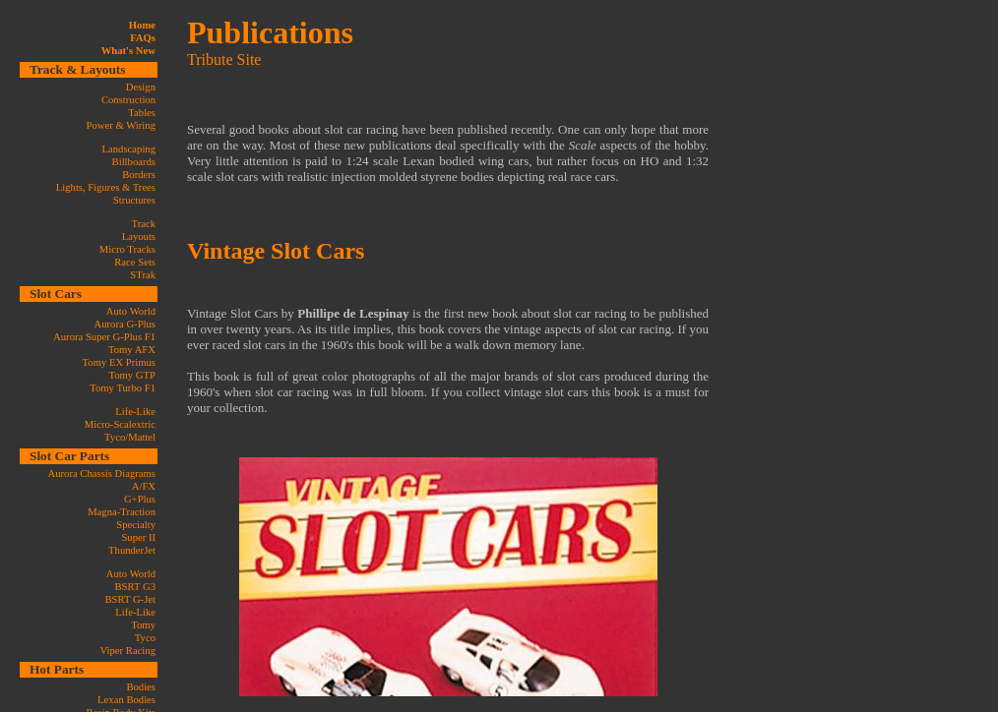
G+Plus (140, 499)
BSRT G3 (135, 586)
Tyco (145, 637)
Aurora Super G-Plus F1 (104, 336)
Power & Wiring (121, 125)
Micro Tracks (127, 249)
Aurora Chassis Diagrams (101, 473)
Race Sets (135, 262)
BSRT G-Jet (130, 599)
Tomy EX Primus (119, 362)
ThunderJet (132, 550)
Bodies (141, 687)
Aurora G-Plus (125, 324)
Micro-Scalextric (120, 424)
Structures (134, 200)
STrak (143, 274)
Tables (142, 112)
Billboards (134, 161)
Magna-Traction (122, 511)
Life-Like (135, 411)
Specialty (136, 524)
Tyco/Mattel (130, 437)
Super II (138, 537)
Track (144, 223)
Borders (139, 174)
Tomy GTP (132, 375)
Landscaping (129, 149)
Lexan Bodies (126, 699)
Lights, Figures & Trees (106, 187)
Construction (128, 99)
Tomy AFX (132, 349)
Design (141, 87)
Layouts (139, 236)
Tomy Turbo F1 (123, 388)
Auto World (131, 311)
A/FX (144, 486)
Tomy (143, 625)
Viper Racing (128, 650)
